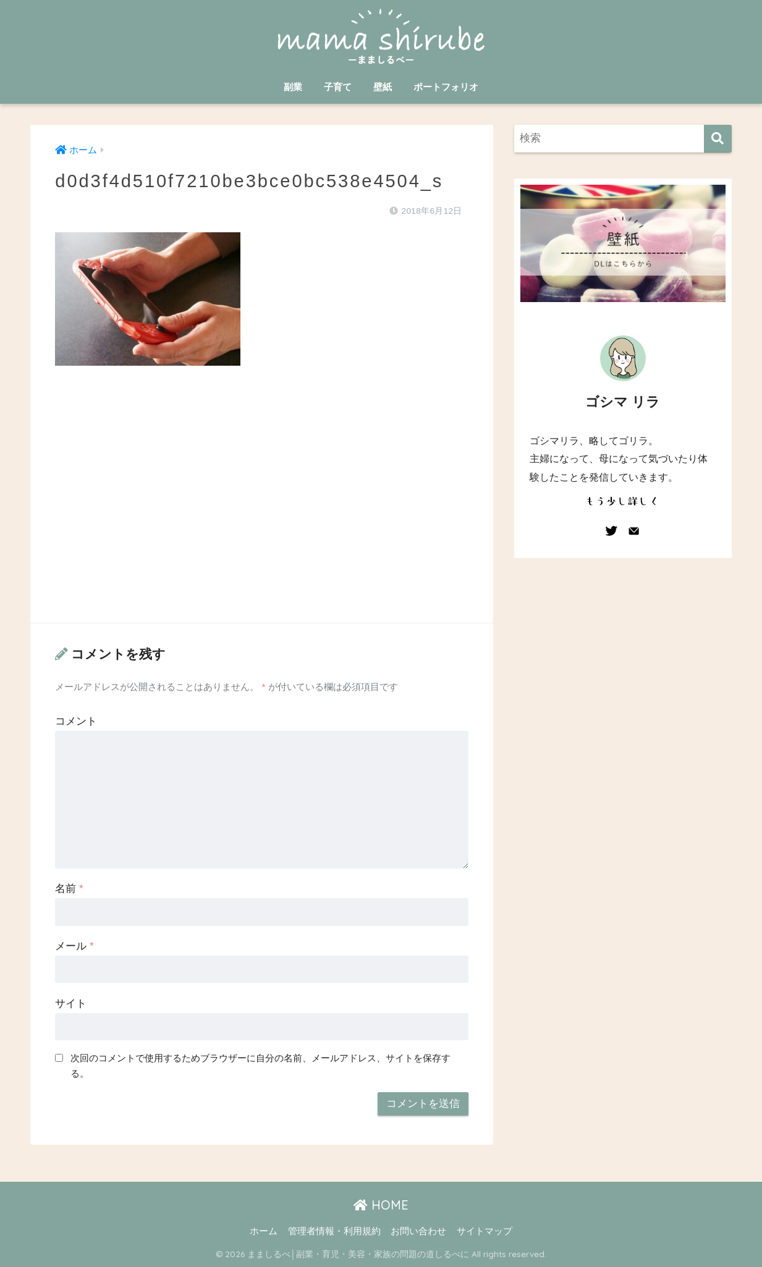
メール (74, 946)
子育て (338, 87)
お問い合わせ (418, 1231)
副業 (293, 87)
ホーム (263, 1231)
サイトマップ (484, 1231)
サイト (71, 1003)
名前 (69, 888)
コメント (76, 721)
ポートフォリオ (445, 87)
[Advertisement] (261, 506)
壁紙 (382, 87)
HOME (381, 1205)
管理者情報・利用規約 (334, 1231)
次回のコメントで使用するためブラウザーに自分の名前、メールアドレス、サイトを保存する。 (260, 1066)
